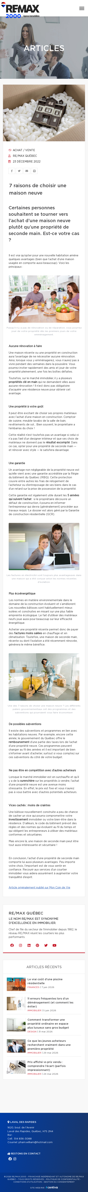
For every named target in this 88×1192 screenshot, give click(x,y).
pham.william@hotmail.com (35, 1142)
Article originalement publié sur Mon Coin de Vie (39, 887)
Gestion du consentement (59, 1182)
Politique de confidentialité (63, 1179)
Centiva (52, 1187)
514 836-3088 (23, 1139)
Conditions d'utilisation (27, 1182)
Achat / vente (21, 150)
